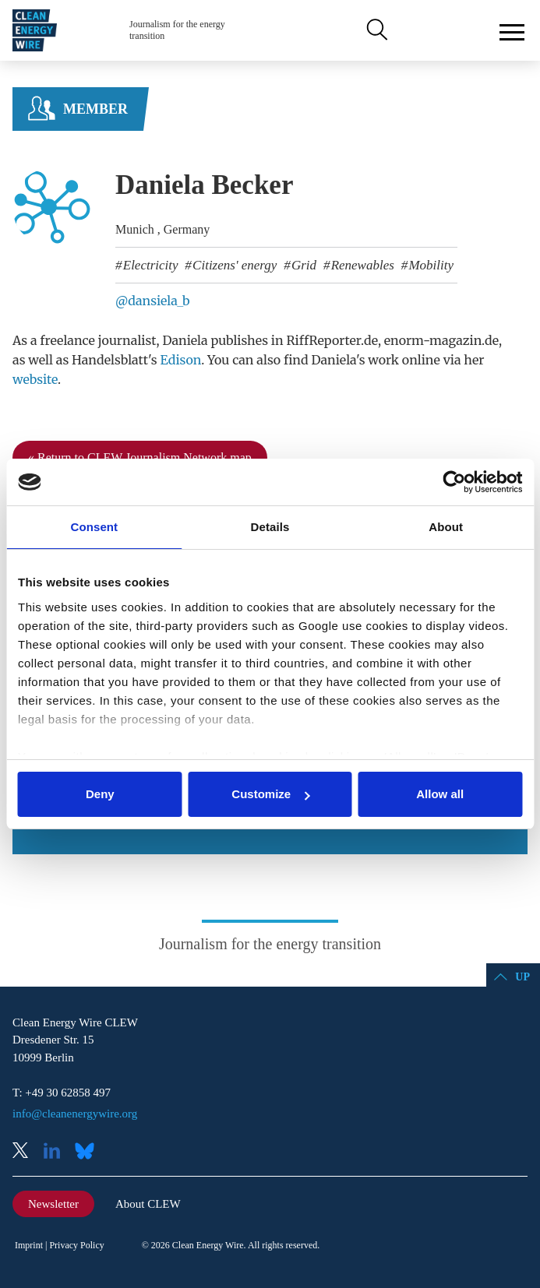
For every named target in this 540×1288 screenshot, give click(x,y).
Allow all (440, 794)
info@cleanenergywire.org (74, 1113)
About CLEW (148, 1204)
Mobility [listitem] (429, 265)
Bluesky (89, 1152)
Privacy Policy (76, 1245)
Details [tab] (270, 526)
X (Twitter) (26, 1152)
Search (375, 30)
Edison (180, 360)
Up (522, 977)
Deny (100, 794)
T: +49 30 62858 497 (61, 1092)
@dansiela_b (152, 300)
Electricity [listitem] (149, 265)
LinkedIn (58, 1152)
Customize (270, 794)
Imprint (29, 1245)
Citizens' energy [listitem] (233, 265)
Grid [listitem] (302, 265)
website (35, 379)
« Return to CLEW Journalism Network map (140, 457)
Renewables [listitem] (360, 265)
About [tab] (446, 526)
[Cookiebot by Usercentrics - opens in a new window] (454, 482)
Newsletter (53, 1204)
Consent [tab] (94, 526)
